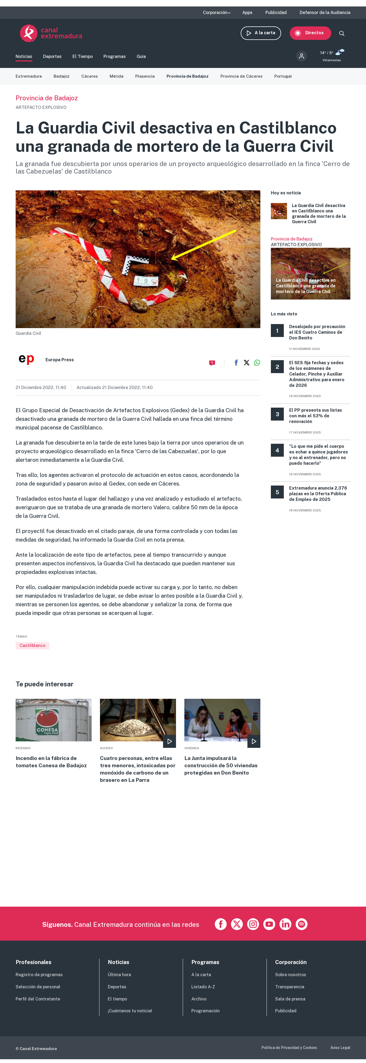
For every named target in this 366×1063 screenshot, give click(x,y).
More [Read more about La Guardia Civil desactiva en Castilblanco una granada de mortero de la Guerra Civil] (310, 216)
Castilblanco (32, 648)
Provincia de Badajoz (189, 78)
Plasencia (146, 78)
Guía (141, 58)
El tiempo (117, 1002)
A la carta (269, 34)
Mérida (117, 78)
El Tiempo (82, 58)
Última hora (119, 978)
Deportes (52, 58)
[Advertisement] (177, 873)
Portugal (286, 78)
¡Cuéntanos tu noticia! (130, 1014)
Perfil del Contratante (38, 1002)
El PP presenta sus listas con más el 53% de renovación (315, 418)
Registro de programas (39, 978)
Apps (247, 13)
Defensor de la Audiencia (325, 13)
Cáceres (90, 78)
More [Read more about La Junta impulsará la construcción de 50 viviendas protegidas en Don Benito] (222, 740)
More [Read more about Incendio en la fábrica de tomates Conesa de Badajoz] (54, 736)
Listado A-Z (203, 990)
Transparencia (289, 990)
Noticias (24, 58)
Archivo (198, 1002)
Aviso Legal (340, 1052)
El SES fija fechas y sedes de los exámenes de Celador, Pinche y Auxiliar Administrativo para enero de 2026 (316, 377)
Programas (114, 58)
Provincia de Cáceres (244, 78)
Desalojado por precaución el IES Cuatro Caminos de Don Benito (317, 335)
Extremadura (29, 78)
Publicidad (276, 13)
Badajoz (62, 78)
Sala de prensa (290, 1002)
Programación (205, 1014)
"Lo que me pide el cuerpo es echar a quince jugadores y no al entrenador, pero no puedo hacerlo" (318, 457)
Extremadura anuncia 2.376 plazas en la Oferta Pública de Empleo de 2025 (318, 496)
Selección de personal (38, 990)
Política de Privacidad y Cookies (289, 1052)
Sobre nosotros (290, 978)
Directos (319, 34)
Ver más (310, 270)
